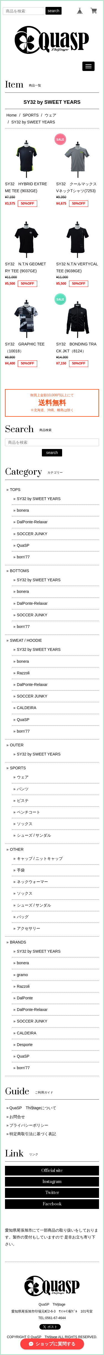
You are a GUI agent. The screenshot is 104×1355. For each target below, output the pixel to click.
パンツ (23, 789)
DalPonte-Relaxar (32, 522)
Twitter (52, 1192)
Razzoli (23, 673)
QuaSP (23, 545)
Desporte (25, 1044)
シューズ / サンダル (34, 835)
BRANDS (18, 942)
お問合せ (17, 1116)
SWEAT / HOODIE (26, 640)
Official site (52, 1170)
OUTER (17, 745)
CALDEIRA (26, 708)
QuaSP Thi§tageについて (32, 1108)
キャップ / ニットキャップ (40, 858)
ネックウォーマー (32, 881)
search (53, 11)
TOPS (15, 489)
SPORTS (31, 115)
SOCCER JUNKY (32, 534)
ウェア (50, 115)
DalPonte (25, 998)
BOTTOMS (19, 571)
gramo (22, 975)
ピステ (23, 800)
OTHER (17, 849)
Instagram (52, 1181)
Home (11, 115)
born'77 (23, 557)
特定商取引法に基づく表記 (32, 1134)
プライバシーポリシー (28, 1125)
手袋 (21, 870)
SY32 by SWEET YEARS (38, 498)
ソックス (24, 824)
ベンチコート (28, 812)
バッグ (23, 917)
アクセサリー (28, 928)
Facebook (52, 1204)
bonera (23, 510)
